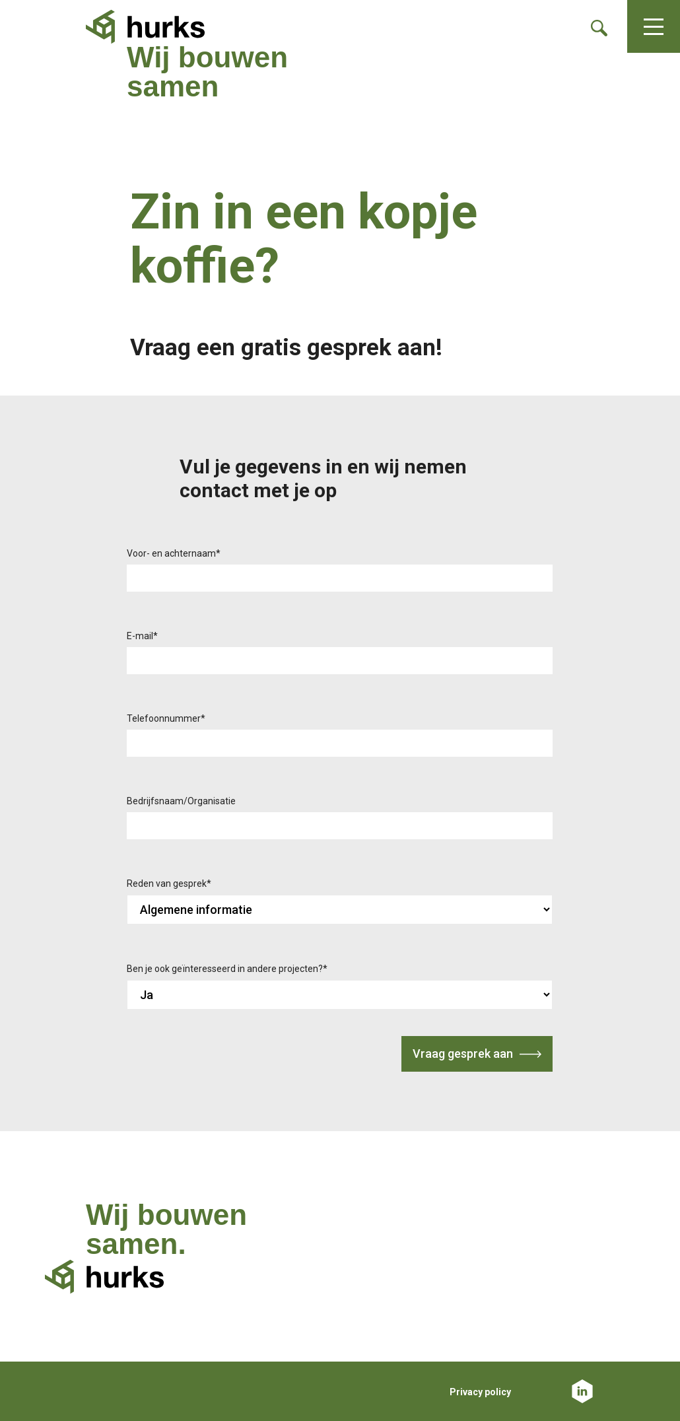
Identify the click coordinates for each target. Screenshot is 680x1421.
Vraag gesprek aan (463, 1053)
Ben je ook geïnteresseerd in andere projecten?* (227, 968)
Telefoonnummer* (166, 718)
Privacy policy (480, 1392)
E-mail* (142, 636)
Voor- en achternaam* (174, 553)
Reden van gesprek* (169, 883)
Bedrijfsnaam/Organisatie (181, 801)
